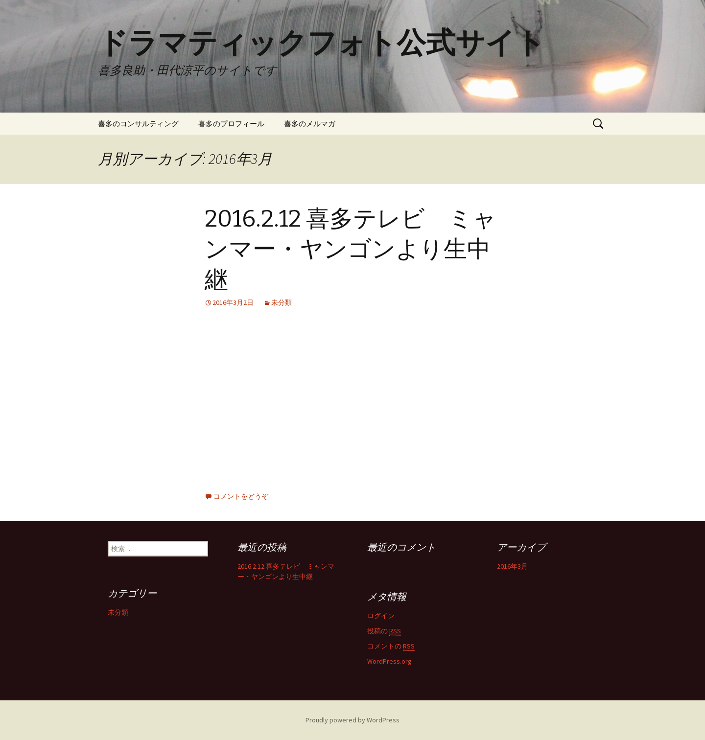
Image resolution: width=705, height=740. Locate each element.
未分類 (281, 302)
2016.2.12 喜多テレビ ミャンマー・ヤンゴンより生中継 (350, 249)
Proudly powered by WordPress (353, 720)
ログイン (381, 615)
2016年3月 (512, 566)
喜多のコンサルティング (138, 123)
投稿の (384, 631)
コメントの (391, 646)
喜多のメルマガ (309, 123)
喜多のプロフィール (231, 123)
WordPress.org (389, 661)
